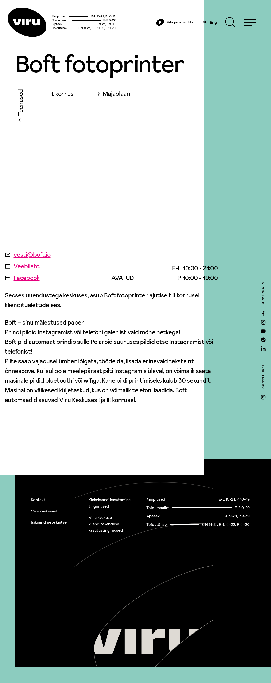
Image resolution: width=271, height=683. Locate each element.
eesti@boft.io (28, 255)
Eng (213, 22)
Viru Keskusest (44, 511)
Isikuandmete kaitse (49, 522)
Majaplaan (116, 94)
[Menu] (250, 22)
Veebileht (22, 266)
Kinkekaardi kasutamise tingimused (110, 503)
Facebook (22, 278)
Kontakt (38, 499)
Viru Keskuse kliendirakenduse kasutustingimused (106, 524)
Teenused (21, 103)
